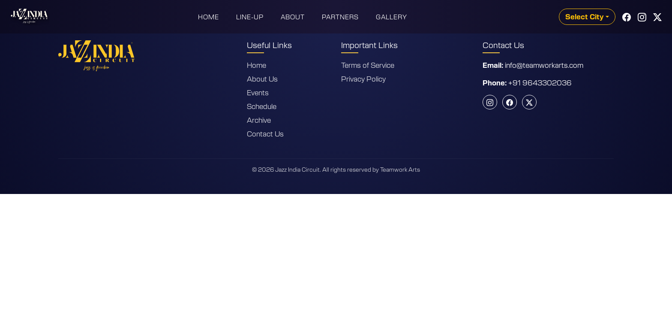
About (293, 17)
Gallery (391, 17)
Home (208, 17)
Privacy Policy (363, 78)
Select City (584, 16)
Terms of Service (367, 65)
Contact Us (265, 133)
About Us (262, 78)
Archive (259, 119)
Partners (340, 17)
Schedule (261, 106)
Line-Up (250, 17)
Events (258, 92)
